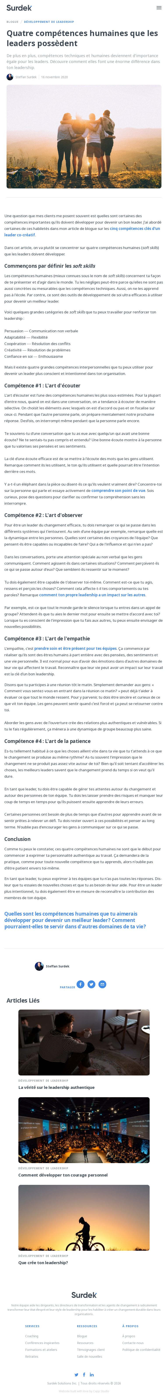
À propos (128, 1336)
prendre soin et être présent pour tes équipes (75, 648)
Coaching (31, 1336)
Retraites (31, 1356)
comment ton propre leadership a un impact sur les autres (92, 594)
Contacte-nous (133, 1343)
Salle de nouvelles (89, 1356)
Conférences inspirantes (42, 1343)
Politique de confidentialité (141, 1350)
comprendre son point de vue (118, 490)
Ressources (85, 1343)
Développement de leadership (49, 22)
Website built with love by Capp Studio (84, 1391)
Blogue (13, 22)
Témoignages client (91, 1350)
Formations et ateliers (41, 1350)
